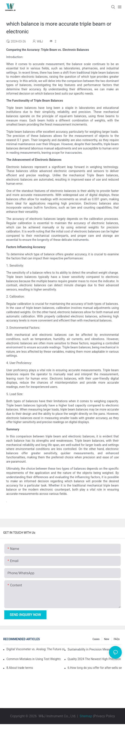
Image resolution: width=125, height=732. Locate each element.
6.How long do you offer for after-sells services (95, 667)
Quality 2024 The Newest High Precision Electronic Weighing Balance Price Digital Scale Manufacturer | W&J (95, 659)
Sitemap (86, 716)
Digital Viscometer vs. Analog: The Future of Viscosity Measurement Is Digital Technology (35, 649)
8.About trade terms (19, 667)
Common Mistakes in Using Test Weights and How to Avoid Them (33, 659)
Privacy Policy (104, 716)
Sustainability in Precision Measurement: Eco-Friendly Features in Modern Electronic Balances (95, 649)
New (106, 639)
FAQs (117, 639)
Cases (96, 639)
